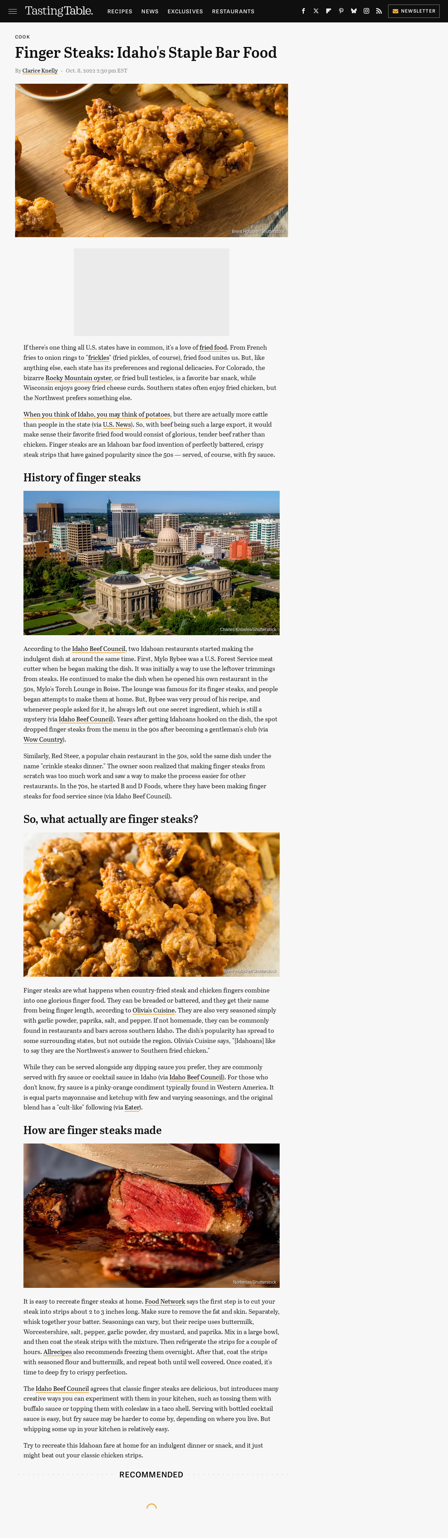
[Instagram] (366, 12)
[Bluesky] (353, 12)
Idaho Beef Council (98, 648)
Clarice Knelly (40, 70)
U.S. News (117, 424)
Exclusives (185, 11)
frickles (98, 357)
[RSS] (379, 12)
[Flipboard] (328, 12)
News (150, 11)
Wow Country (43, 739)
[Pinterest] (341, 12)
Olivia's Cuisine (154, 1010)
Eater (132, 1107)
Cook (22, 36)
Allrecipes (57, 1351)
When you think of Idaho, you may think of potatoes (96, 414)
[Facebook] (303, 12)
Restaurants (233, 11)
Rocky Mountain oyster (78, 377)
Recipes (119, 11)
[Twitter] (316, 12)
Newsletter (414, 10)
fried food (213, 347)
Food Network (165, 1301)
